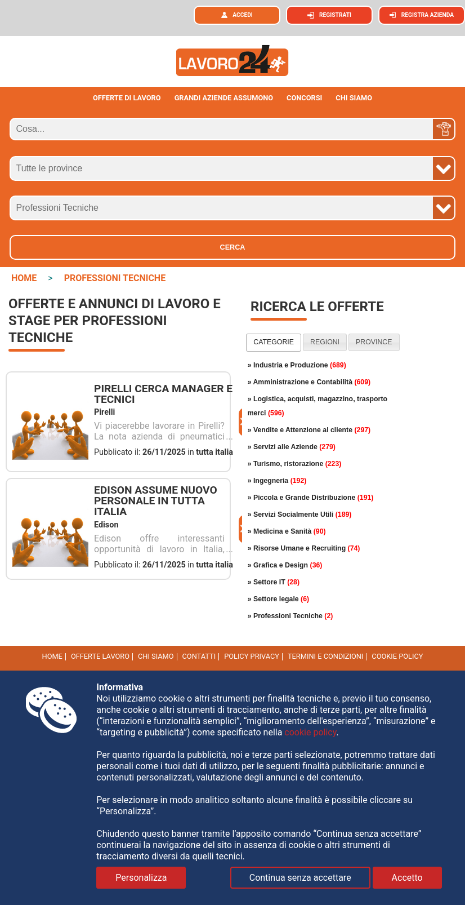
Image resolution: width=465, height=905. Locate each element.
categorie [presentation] (273, 342)
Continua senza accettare (300, 877)
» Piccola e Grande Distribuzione (311, 498)
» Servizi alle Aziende (292, 447)
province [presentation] (374, 342)
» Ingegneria (277, 481)
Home (52, 656)
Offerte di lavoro (127, 98)
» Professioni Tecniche (290, 616)
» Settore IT (273, 582)
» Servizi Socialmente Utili (300, 514)
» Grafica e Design (285, 565)
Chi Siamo (156, 656)
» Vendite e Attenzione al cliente (309, 430)
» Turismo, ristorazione (295, 464)
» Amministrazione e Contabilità (309, 382)
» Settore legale (279, 599)
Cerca (232, 247)
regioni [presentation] (324, 342)
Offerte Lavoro (100, 656)
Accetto (407, 877)
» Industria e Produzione (297, 365)
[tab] (273, 343)
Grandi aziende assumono (224, 98)
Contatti (199, 656)
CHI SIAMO (354, 98)
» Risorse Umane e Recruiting (304, 548)
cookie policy (397, 656)
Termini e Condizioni (325, 656)
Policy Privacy (251, 656)
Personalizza (141, 877)
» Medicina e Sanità (287, 531)
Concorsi (304, 98)
